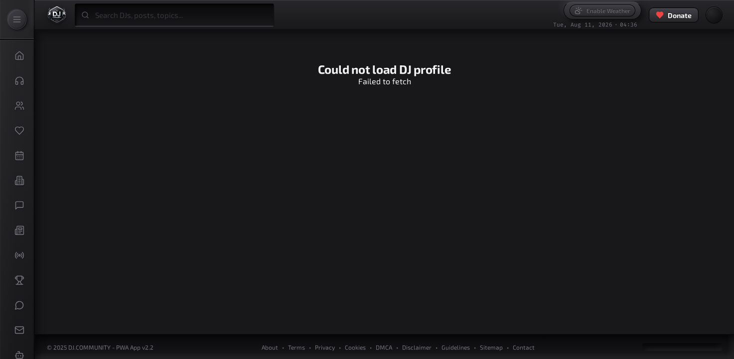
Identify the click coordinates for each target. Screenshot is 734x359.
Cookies (355, 347)
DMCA (384, 347)
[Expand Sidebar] (16, 19)
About (270, 347)
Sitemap (491, 347)
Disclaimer (417, 347)
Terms (296, 347)
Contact (524, 347)
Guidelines (455, 347)
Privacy (325, 347)
